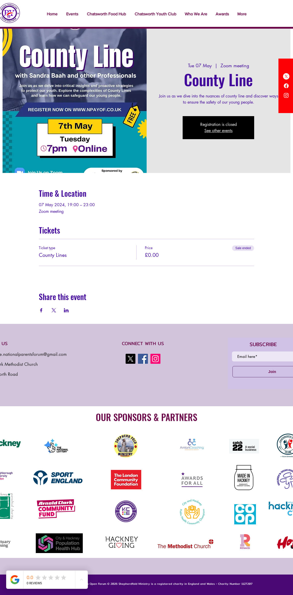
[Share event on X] (53, 310)
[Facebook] (286, 86)
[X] (286, 76)
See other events (218, 130)
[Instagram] (286, 95)
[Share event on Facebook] (41, 310)
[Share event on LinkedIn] (66, 310)
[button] (72, 14)
